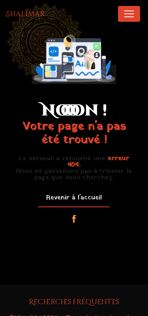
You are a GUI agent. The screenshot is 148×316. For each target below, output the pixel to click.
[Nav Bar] (129, 14)
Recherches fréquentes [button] (74, 302)
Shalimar (25, 14)
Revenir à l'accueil (74, 197)
